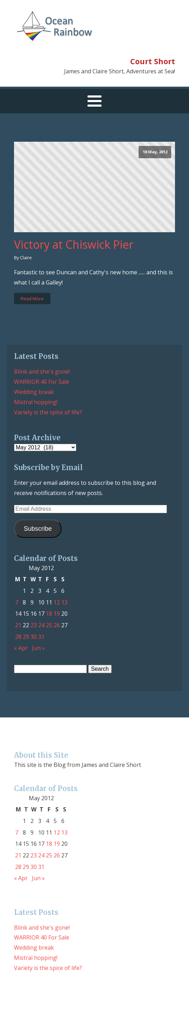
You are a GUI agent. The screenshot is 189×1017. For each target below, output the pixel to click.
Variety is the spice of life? (48, 412)
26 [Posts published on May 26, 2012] (57, 625)
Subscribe (38, 528)
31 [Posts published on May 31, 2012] (41, 637)
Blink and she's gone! (42, 371)
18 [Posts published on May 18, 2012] (49, 613)
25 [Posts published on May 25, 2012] (49, 625)
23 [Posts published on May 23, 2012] (33, 625)
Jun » (38, 648)
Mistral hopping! (35, 402)
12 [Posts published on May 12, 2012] (57, 602)
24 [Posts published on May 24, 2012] (41, 625)
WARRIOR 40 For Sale (41, 382)
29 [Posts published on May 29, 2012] (26, 637)
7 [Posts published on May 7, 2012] (16, 602)
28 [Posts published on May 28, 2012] (18, 637)
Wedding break (34, 392)
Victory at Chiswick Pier (73, 244)
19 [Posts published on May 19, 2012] (57, 613)
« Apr (21, 648)
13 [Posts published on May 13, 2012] (64, 602)
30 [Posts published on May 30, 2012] (33, 637)
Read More (32, 298)
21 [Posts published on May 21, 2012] (18, 625)
